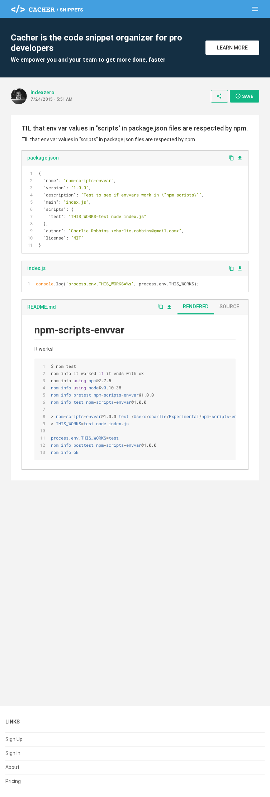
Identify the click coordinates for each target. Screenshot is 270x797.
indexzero (42, 92)
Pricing (13, 781)
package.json (43, 158)
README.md (41, 307)
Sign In (12, 753)
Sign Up (14, 739)
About (12, 767)
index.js (36, 268)
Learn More (232, 47)
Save (244, 96)
